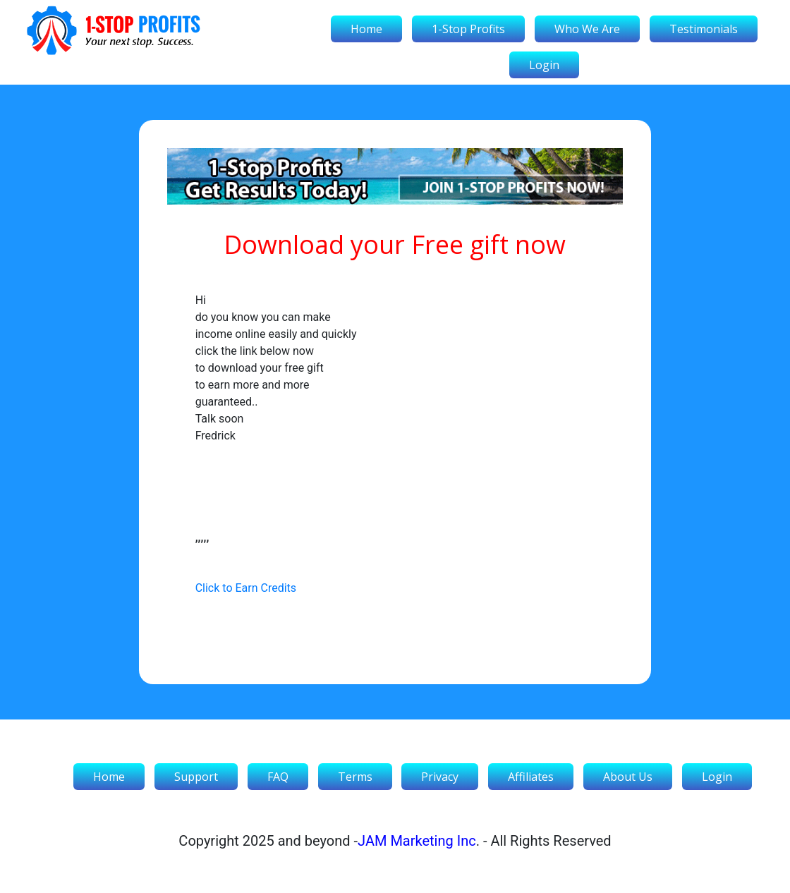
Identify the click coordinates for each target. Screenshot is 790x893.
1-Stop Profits (468, 29)
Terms (355, 776)
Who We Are (587, 29)
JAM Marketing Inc (417, 840)
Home (366, 29)
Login (544, 65)
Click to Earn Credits (245, 588)
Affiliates (531, 776)
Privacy (439, 776)
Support (196, 776)
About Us (627, 776)
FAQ (277, 776)
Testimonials (703, 29)
